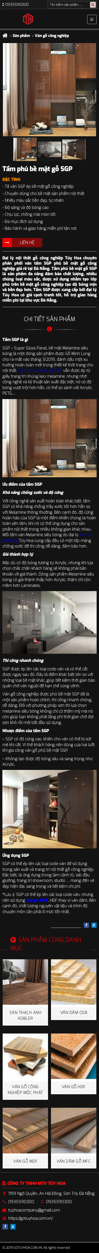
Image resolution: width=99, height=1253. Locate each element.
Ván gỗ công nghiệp (52, 35)
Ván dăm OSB (73, 1012)
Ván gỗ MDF (25, 1161)
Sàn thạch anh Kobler (25, 1015)
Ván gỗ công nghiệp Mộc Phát (25, 1089)
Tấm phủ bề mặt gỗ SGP (40, 370)
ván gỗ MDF (37, 900)
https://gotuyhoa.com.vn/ (30, 1218)
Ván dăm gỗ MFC (73, 1161)
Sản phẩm (21, 35)
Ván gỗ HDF (74, 1087)
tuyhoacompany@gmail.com (34, 1210)
